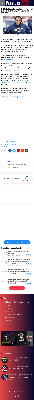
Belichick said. (9, 60)
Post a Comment (9, 147)
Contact (7, 305)
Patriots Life (23, 392)
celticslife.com (9, 317)
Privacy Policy (9, 311)
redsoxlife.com (9, 320)
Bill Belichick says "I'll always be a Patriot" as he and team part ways (20, 377)
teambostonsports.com (13, 314)
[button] (10, 150)
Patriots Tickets (17, 288)
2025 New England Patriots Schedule (17, 302)
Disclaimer (8, 308)
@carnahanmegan (23, 97)
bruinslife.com (9, 323)
